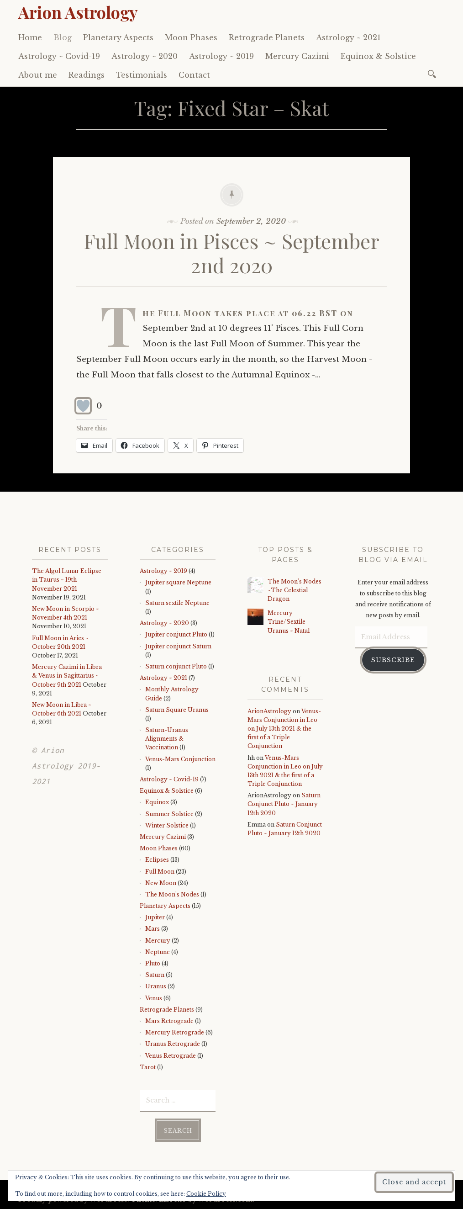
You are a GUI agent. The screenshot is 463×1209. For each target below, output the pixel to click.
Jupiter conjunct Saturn (178, 646)
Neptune (157, 952)
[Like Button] (83, 406)
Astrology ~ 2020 (144, 56)
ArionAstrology (269, 711)
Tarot (148, 1067)
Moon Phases (191, 37)
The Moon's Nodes (172, 894)
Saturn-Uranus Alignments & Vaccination (166, 738)
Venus (153, 998)
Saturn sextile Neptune (177, 602)
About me (37, 75)
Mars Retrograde (169, 1021)
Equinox (157, 802)
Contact (194, 75)
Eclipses (157, 859)
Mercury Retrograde (174, 1032)
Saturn (154, 974)
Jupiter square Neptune (178, 582)
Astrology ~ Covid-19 (59, 56)
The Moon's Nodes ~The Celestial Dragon (294, 590)
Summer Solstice (169, 814)
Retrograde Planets (267, 37)
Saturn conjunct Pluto (176, 666)
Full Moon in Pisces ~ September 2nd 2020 (231, 252)
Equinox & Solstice (378, 56)
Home (30, 37)
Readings (86, 75)
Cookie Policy (206, 1193)
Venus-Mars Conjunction (180, 759)
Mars (152, 928)
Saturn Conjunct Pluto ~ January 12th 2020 (284, 804)
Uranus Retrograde (172, 1043)
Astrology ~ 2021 (348, 37)
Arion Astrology (78, 12)
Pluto (152, 963)
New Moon (160, 883)
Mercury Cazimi (297, 56)
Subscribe (393, 660)
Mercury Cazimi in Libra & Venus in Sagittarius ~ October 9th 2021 (67, 675)
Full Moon (159, 871)
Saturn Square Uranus (177, 709)
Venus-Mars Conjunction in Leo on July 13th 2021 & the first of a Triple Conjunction (284, 729)
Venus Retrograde (170, 1055)
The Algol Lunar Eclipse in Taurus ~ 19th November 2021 (66, 579)
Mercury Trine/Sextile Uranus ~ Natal (289, 622)
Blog (62, 37)
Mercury (157, 940)
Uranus (155, 986)
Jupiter (155, 917)
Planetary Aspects (118, 37)
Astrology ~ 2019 (221, 56)
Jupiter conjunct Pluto (176, 634)
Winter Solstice (167, 825)
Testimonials (141, 75)
